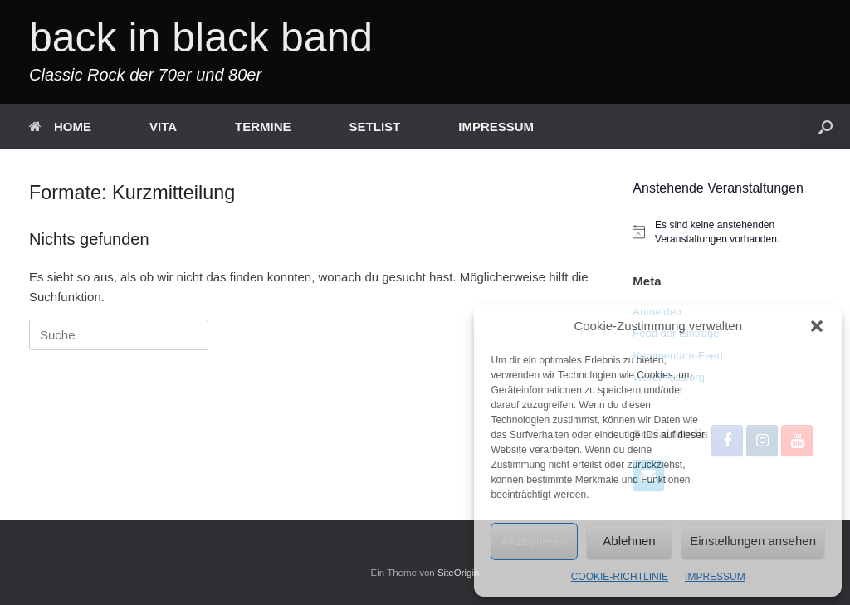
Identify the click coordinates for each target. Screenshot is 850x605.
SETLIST (375, 127)
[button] (816, 326)
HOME (60, 127)
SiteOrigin (458, 573)
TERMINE (263, 127)
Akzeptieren (534, 541)
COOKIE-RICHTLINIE (619, 577)
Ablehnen (629, 541)
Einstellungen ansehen (753, 541)
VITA (163, 127)
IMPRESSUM (715, 577)
